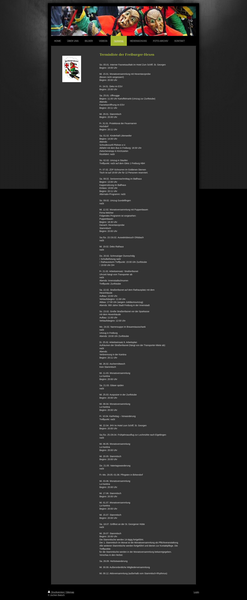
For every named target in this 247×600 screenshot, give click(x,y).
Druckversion (56, 592)
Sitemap (70, 592)
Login (196, 592)
